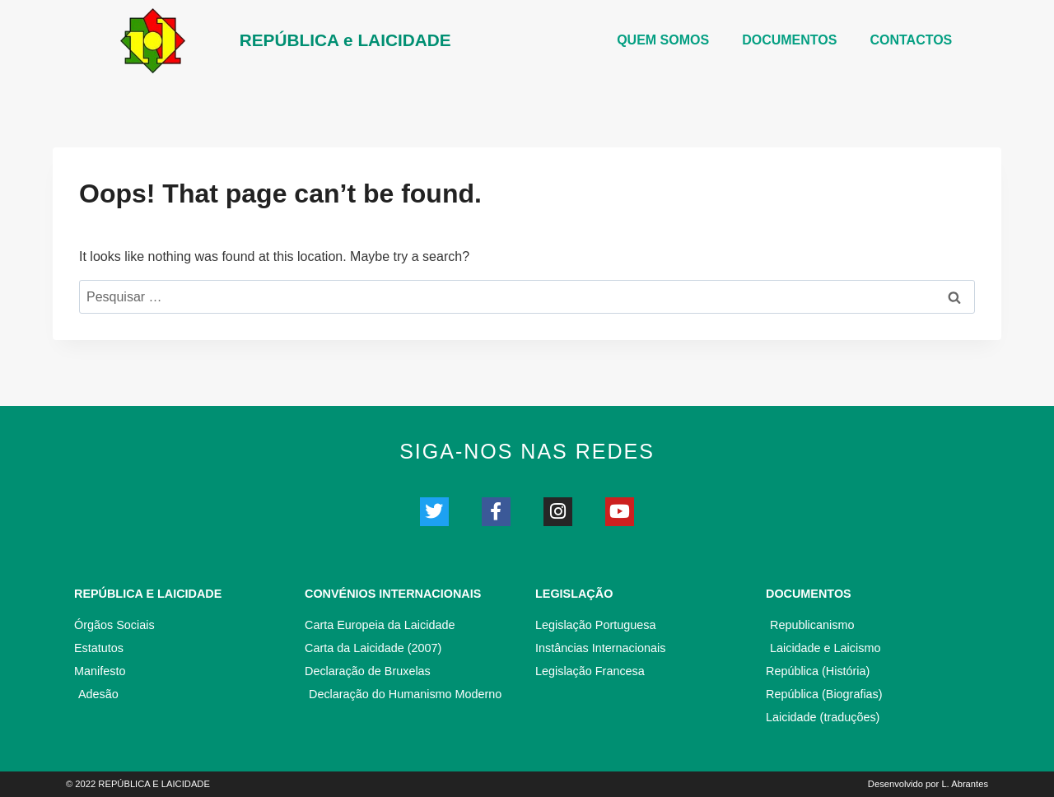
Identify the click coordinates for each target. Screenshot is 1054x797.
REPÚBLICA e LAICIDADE (345, 39)
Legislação (574, 593)
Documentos (808, 593)
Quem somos (663, 40)
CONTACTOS (911, 40)
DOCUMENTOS (789, 40)
